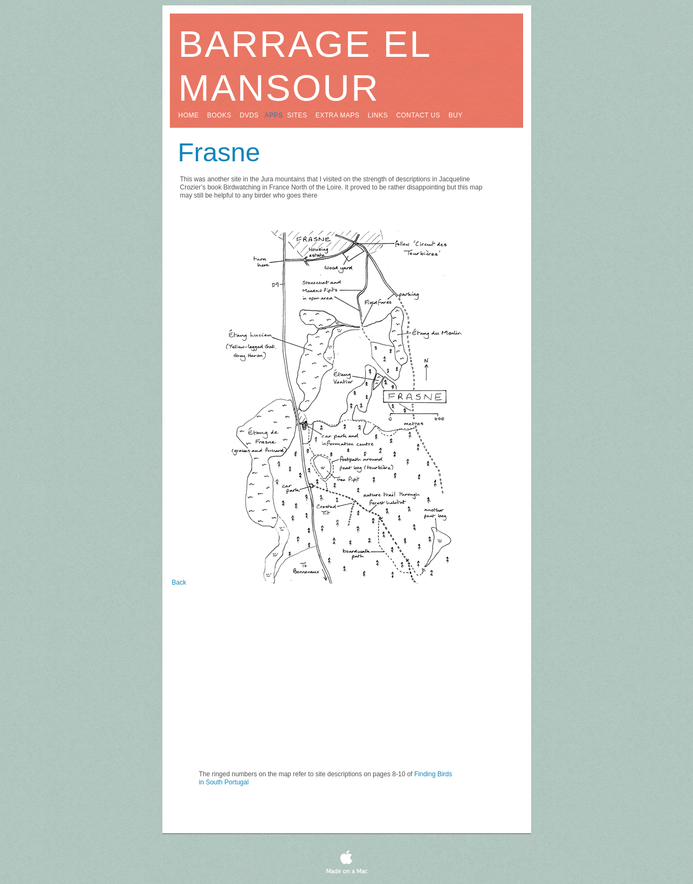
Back (179, 582)
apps (274, 115)
